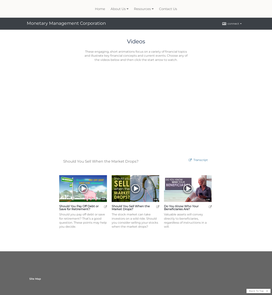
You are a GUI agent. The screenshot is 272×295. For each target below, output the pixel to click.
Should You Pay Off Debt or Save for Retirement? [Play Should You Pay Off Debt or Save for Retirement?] (79, 208)
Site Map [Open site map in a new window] (35, 278)
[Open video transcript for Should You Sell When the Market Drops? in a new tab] (200, 160)
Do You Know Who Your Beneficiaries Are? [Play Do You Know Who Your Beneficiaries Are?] (181, 208)
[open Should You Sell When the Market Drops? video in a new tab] (157, 206)
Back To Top (258, 291)
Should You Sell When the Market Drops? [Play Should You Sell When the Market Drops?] (131, 208)
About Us (118, 9)
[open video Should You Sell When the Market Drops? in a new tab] (190, 160)
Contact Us (168, 9)
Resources (142, 9)
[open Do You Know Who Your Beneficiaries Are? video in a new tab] (210, 206)
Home (100, 9)
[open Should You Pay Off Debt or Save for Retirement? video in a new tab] (105, 206)
